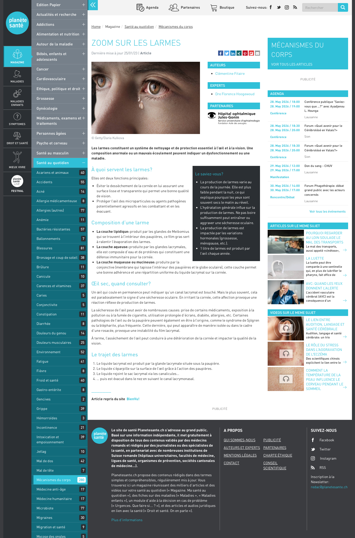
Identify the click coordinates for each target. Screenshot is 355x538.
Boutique (226, 7)
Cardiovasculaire (51, 78)
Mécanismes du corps (54, 480)
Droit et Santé (17, 143)
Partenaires (190, 7)
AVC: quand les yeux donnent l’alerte (324, 285)
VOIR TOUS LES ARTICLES (291, 64)
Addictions (45, 24)
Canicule (43, 276)
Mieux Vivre (17, 167)
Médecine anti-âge (51, 489)
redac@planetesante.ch (329, 487)
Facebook (322, 440)
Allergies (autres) (50, 210)
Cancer (43, 69)
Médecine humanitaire (54, 498)
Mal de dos (45, 461)
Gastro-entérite (49, 389)
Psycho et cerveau (52, 143)
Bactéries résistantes (53, 229)
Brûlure (43, 267)
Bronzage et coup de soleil (57, 257)
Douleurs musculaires (54, 342)
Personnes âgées (51, 133)
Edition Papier (49, 4)
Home (96, 26)
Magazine (17, 62)
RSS (318, 467)
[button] (220, 53)
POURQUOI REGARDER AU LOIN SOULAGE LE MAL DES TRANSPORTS (324, 237)
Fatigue (42, 361)
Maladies (17, 81)
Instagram (323, 458)
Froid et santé (47, 380)
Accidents (44, 182)
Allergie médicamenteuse (57, 201)
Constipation (47, 314)
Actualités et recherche (56, 14)
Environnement (49, 352)
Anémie (43, 219)
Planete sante (17, 22)
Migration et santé (51, 527)
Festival (17, 190)
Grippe (42, 408)
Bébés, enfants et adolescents (51, 56)
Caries (42, 295)
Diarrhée (43, 323)
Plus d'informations (127, 520)
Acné (40, 191)
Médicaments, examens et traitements (59, 121)
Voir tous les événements (328, 211)
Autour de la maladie (55, 44)
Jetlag (41, 451)
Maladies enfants (17, 103)
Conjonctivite (47, 304)
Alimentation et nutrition (58, 34)
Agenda (151, 7)
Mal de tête (45, 470)
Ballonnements (48, 238)
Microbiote (45, 508)
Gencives (44, 399)
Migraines (44, 517)
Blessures (44, 248)
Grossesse (45, 98)
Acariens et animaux (53, 172)
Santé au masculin (53, 153)
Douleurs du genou (51, 333)
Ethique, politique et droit (58, 88)
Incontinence (47, 427)
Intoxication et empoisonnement (50, 439)
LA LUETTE (315, 258)
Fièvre (41, 371)
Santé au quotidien (53, 162)
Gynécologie (47, 108)
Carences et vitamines (54, 286)
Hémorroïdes (47, 418)
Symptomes (17, 124)
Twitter (321, 449)
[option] (234, 118)
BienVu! (133, 399)
